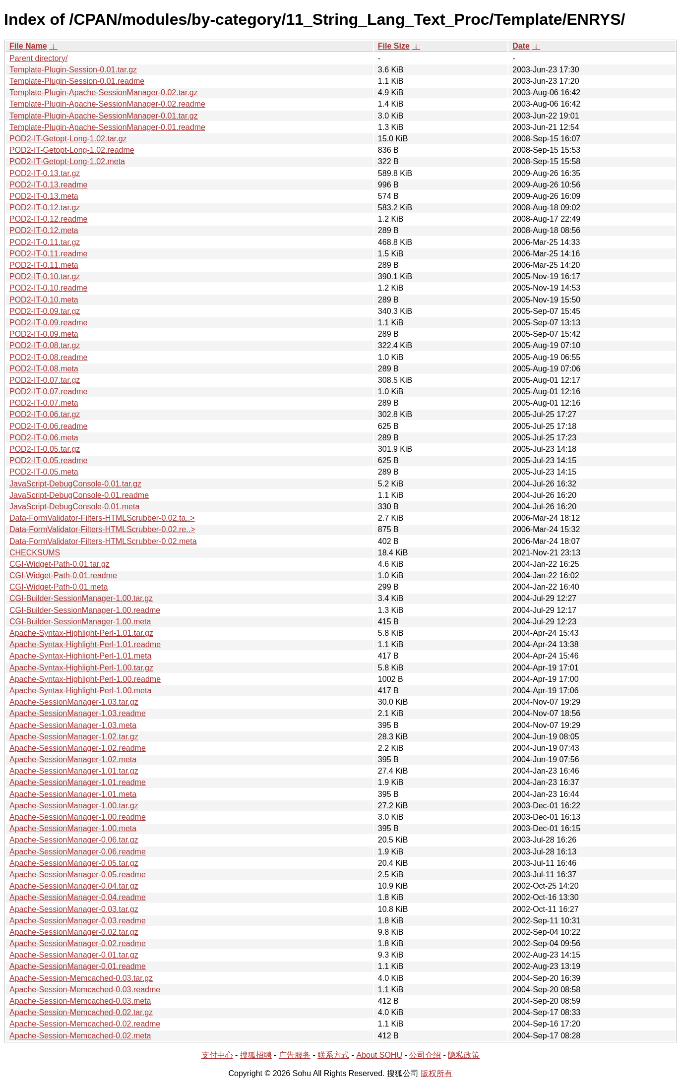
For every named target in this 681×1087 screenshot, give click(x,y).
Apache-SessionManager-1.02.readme (77, 748)
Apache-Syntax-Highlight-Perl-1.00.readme (85, 679)
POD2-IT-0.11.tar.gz (44, 242)
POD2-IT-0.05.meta (43, 472)
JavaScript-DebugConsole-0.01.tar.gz (75, 484)
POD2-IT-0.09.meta (43, 334)
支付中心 (217, 1055)
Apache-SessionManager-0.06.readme (77, 851)
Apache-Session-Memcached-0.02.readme (84, 1024)
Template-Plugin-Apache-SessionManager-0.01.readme (107, 127)
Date (521, 46)
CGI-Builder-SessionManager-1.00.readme (84, 610)
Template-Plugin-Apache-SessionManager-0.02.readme (107, 104)
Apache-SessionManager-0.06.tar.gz (73, 840)
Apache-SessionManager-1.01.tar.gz (73, 771)
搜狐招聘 (256, 1055)
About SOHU (379, 1055)
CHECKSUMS (34, 552)
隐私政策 (464, 1055)
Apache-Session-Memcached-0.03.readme (84, 989)
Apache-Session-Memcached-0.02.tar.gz (81, 1012)
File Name (28, 46)
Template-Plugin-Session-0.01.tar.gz (73, 69)
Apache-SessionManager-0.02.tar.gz (73, 932)
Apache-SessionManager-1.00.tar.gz (73, 805)
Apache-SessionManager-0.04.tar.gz (73, 886)
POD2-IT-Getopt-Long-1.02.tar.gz (68, 138)
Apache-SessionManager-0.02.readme (77, 943)
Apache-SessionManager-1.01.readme (77, 782)
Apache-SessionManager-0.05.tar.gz (73, 863)
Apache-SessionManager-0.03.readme (77, 920)
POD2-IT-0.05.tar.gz (44, 449)
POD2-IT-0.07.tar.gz (44, 380)
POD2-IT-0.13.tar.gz (44, 173)
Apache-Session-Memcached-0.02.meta (80, 1035)
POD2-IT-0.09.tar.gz (44, 311)
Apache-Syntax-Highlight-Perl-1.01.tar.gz (81, 633)
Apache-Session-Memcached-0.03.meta (80, 1001)
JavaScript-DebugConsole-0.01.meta (74, 506)
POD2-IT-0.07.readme (48, 391)
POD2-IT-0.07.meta (43, 403)
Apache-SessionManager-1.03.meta (72, 725)
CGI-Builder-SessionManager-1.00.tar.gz (81, 598)
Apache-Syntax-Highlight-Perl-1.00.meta (80, 690)
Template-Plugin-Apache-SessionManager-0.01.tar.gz (103, 116)
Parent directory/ (38, 58)
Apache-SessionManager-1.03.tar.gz (73, 702)
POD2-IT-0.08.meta (43, 368)
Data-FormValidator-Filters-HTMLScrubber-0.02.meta (103, 541)
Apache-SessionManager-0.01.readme (77, 966)
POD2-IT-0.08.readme (48, 357)
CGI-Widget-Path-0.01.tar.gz (59, 564)
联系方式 (333, 1055)
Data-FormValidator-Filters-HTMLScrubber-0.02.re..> (102, 529)
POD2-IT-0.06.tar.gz (44, 414)
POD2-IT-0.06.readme (48, 426)
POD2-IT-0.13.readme (48, 185)
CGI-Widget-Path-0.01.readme (63, 575)
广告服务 (294, 1055)
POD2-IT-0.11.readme (48, 253)
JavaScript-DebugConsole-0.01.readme (79, 495)
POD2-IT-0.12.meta (43, 230)
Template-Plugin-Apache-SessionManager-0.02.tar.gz (103, 92)
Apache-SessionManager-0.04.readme (77, 897)
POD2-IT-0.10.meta (43, 300)
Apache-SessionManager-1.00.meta (72, 828)
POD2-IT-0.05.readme (48, 460)
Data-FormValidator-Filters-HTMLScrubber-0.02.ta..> (102, 518)
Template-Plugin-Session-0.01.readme (76, 81)
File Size (394, 46)
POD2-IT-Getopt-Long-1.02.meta (67, 161)
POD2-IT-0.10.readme (48, 288)
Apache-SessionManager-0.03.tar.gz (73, 909)
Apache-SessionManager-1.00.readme (77, 817)
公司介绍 (425, 1055)
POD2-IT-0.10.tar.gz (44, 276)
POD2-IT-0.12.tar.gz (44, 207)
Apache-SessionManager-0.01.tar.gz (73, 955)
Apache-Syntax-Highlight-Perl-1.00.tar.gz (81, 668)
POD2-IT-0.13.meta (43, 196)
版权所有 (436, 1073)
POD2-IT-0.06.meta (43, 437)
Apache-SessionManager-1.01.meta (72, 794)
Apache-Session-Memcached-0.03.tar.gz (81, 978)
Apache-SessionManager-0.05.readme (77, 874)
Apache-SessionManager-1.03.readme (77, 713)
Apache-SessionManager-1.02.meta (72, 759)
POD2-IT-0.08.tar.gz (44, 345)
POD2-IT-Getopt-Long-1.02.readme (71, 150)
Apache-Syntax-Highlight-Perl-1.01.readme (85, 644)
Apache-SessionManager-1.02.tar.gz (73, 736)
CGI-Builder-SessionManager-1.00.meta (80, 621)
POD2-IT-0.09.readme (48, 322)
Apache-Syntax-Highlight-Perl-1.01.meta (80, 656)
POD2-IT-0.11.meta (43, 265)
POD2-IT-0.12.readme (48, 219)
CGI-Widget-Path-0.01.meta (58, 587)
